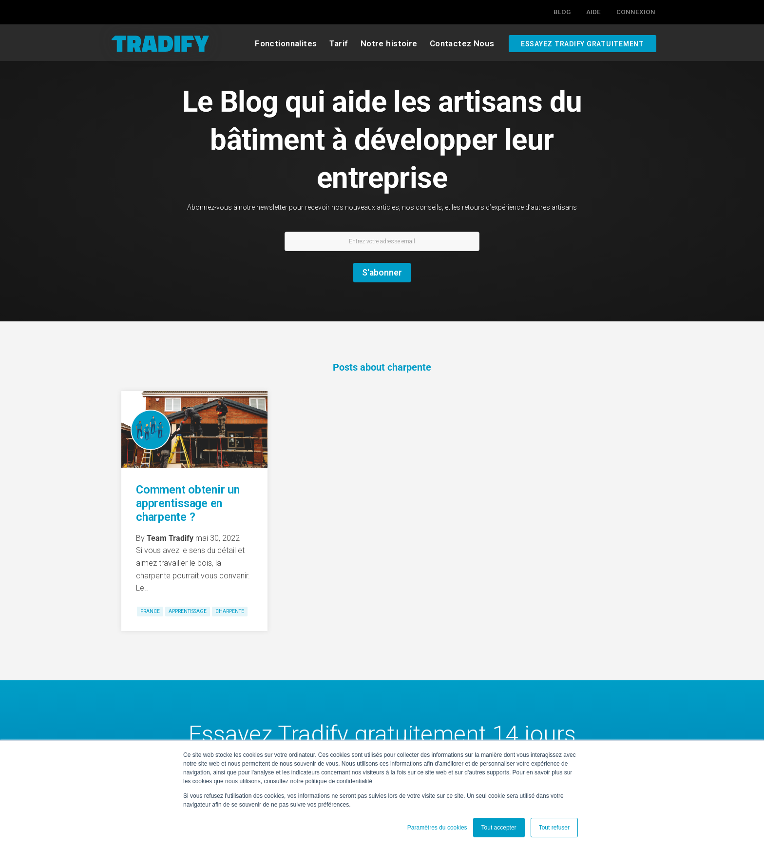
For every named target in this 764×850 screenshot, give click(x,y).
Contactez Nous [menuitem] (462, 43)
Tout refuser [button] (554, 827)
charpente (229, 611)
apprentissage (188, 611)
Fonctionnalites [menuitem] (286, 43)
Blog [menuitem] (562, 12)
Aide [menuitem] (593, 12)
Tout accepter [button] (498, 827)
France (150, 611)
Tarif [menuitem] (338, 43)
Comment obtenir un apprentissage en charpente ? (188, 503)
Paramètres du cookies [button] (437, 827)
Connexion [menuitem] (635, 12)
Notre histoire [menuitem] (389, 43)
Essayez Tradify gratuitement (582, 43)
